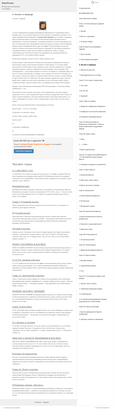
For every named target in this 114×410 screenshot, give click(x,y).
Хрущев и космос (21, 228)
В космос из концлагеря (24, 353)
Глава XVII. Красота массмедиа (89, 306)
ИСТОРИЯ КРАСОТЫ (86, 13)
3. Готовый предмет (85, 294)
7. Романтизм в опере (85, 229)
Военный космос (21, 186)
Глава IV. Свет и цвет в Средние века (90, 80)
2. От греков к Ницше (86, 41)
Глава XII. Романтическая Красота (90, 211)
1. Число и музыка (85, 54)
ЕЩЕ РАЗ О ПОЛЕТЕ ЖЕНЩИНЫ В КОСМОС (36, 338)
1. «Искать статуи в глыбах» (88, 283)
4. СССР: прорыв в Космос (26, 260)
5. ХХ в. (81, 271)
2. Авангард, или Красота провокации (91, 319)
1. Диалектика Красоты (86, 175)
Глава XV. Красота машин (87, 255)
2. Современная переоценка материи (90, 289)
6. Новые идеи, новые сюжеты (88, 180)
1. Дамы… (82, 139)
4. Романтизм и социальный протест (90, 224)
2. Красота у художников (87, 36)
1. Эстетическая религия (86, 239)
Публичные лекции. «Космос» (27, 385)
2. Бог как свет (83, 90)
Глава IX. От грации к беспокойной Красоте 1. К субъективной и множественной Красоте (93, 157)
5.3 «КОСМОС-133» (22, 170)
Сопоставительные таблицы (88, 18)
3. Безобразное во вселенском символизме (92, 111)
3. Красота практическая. (87, 149)
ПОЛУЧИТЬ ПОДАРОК (24, 151)
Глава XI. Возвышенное (86, 190)
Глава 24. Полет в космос (25, 369)
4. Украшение (83, 96)
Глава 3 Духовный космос (25, 202)
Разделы (46, 402)
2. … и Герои (83, 144)
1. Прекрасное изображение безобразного (92, 106)
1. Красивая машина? (85, 260)
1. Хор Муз (82, 31)
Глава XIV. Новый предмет (87, 245)
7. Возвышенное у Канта (87, 206)
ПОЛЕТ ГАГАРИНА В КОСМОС (29, 244)
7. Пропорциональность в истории (90, 75)
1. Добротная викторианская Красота (91, 250)
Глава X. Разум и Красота (87, 169)
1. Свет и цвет (83, 85)
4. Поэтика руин (84, 201)
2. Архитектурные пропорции (88, 59)
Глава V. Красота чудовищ (87, 101)
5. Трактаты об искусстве (87, 70)
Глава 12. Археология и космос (28, 275)
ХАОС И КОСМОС (22, 307)
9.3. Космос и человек (23, 322)
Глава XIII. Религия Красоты (88, 234)
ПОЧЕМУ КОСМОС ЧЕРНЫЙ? (28, 291)
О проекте (37, 402)
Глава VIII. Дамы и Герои (87, 134)
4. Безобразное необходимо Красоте (90, 117)
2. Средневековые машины (87, 265)
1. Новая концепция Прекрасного (89, 195)
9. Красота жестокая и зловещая (89, 185)
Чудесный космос (21, 213)
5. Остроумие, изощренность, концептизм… (93, 164)
